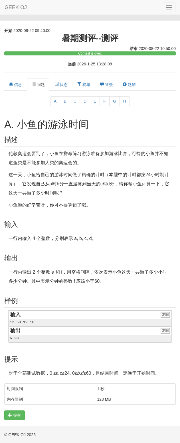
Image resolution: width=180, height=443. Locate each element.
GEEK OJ (16, 7)
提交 (14, 415)
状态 (61, 84)
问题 (38, 84)
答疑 (106, 84)
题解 (129, 84)
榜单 (83, 84)
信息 (15, 84)
